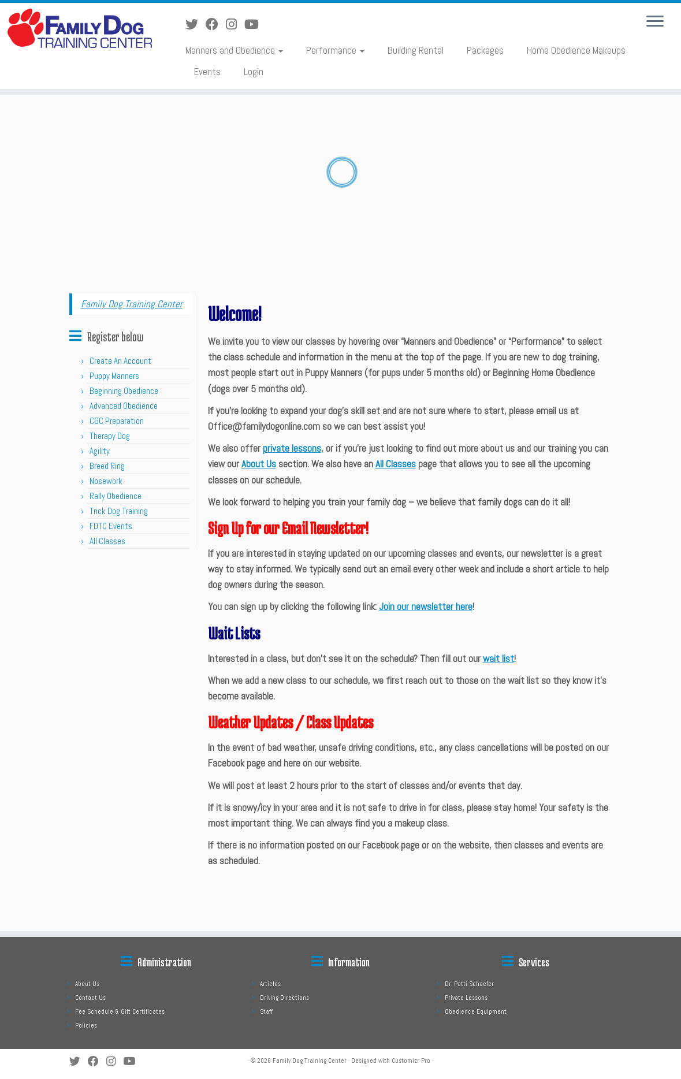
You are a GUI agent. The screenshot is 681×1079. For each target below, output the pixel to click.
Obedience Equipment (476, 1011)
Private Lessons (466, 998)
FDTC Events (111, 525)
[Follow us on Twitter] (195, 24)
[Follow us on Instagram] (235, 24)
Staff (266, 1011)
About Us (258, 463)
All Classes (107, 540)
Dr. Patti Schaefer (469, 984)
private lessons (292, 448)
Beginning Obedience (124, 390)
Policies (86, 1025)
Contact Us (90, 998)
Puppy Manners (114, 375)
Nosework (106, 480)
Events (207, 71)
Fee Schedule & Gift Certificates (120, 1011)
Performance (335, 50)
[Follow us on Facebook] (216, 24)
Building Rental (416, 50)
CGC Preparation (117, 420)
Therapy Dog (110, 435)
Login (253, 71)
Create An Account (120, 360)
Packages (485, 50)
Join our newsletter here (425, 606)
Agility (100, 450)
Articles (270, 984)
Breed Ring (107, 465)
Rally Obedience (116, 495)
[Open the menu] (655, 22)
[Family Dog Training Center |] (79, 28)
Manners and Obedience (234, 50)
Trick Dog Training (119, 510)
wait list (498, 658)
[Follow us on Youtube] (255, 24)
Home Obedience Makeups (576, 50)
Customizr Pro (411, 1060)
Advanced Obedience (124, 405)
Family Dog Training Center (132, 303)
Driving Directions (284, 998)
